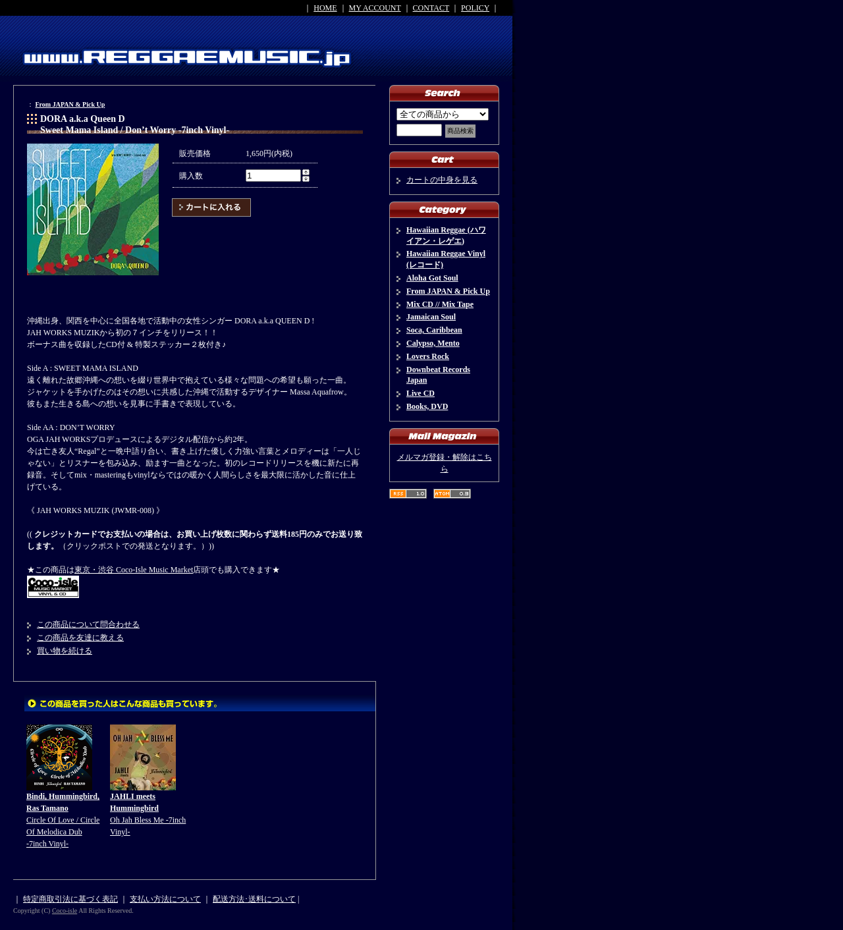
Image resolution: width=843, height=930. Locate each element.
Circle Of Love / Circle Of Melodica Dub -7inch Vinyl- (62, 820)
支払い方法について (165, 899)
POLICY (475, 8)
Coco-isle (64, 910)
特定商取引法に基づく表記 (70, 899)
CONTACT (431, 8)
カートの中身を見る (441, 179)
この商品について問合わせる (88, 624)
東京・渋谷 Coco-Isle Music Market (133, 569)
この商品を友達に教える (80, 637)
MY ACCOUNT (375, 8)
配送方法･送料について (254, 899)
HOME (325, 8)
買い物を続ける (64, 650)
